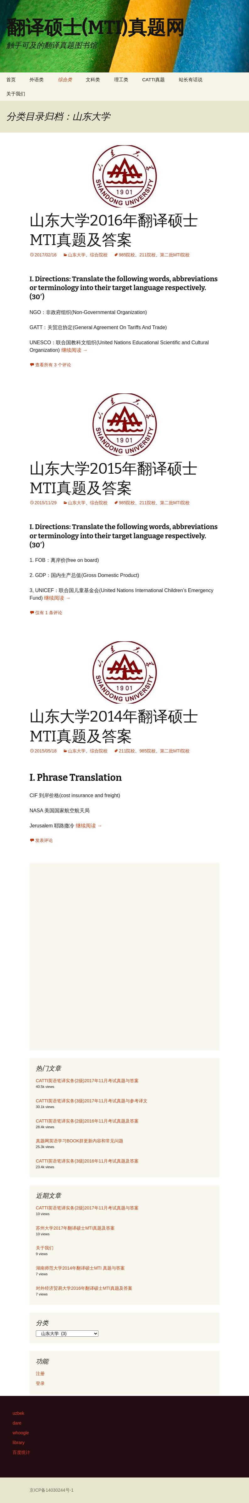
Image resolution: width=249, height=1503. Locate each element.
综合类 (65, 79)
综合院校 (99, 254)
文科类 (93, 79)
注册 (40, 1373)
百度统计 (21, 1452)
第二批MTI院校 (175, 254)
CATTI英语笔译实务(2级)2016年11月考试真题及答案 (87, 1120)
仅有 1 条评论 (48, 612)
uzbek (18, 1413)
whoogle (21, 1432)
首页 (11, 79)
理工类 (121, 79)
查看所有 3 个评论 (53, 364)
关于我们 (15, 93)
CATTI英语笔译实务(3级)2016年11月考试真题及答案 (87, 1160)
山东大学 (77, 254)
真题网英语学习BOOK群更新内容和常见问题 (79, 1140)
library (19, 1442)
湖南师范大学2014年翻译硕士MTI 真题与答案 (80, 1268)
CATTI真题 (153, 79)
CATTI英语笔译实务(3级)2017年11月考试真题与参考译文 (91, 1100)
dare (17, 1423)
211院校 (147, 254)
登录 (40, 1383)
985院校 (127, 254)
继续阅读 (74, 350)
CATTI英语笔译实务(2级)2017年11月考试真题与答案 (87, 1080)
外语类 (37, 79)
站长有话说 (190, 79)
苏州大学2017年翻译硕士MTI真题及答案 (75, 1228)
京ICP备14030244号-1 (52, 1490)
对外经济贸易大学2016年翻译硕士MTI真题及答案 (84, 1288)
